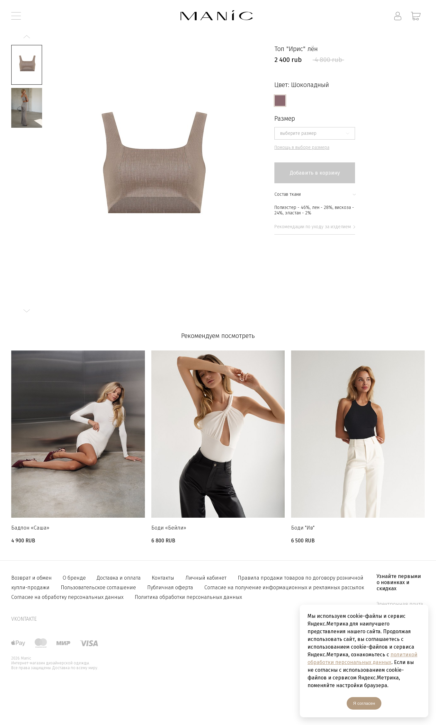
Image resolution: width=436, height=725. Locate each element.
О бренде (75, 578)
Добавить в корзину (315, 173)
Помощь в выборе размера (301, 147)
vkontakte (24, 619)
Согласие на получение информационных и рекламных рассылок (284, 587)
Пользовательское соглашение (98, 587)
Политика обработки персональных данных (188, 597)
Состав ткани (314, 194)
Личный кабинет (206, 578)
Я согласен (364, 703)
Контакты (163, 578)
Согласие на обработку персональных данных (67, 597)
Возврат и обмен (32, 578)
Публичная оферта (170, 587)
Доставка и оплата (119, 578)
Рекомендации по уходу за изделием (314, 226)
